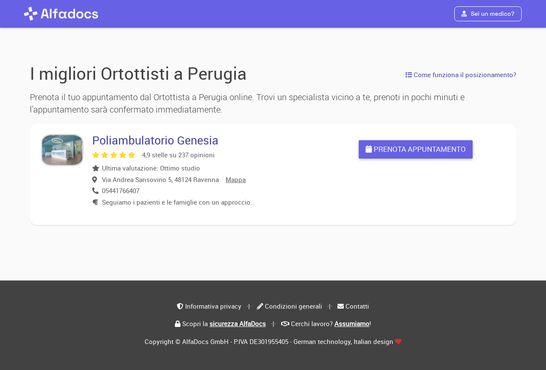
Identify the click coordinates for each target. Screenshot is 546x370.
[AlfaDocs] (61, 13)
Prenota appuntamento (416, 149)
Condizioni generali (293, 306)
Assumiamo (351, 323)
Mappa (236, 179)
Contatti (357, 306)
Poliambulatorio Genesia (155, 140)
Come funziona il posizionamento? (461, 74)
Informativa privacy (213, 306)
